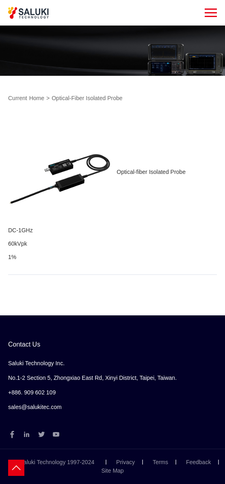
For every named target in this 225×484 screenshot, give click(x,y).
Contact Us (24, 344)
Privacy (125, 462)
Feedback (198, 462)
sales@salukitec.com (35, 407)
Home (36, 98)
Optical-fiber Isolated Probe (87, 98)
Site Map (112, 470)
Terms (160, 462)
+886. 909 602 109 (32, 392)
